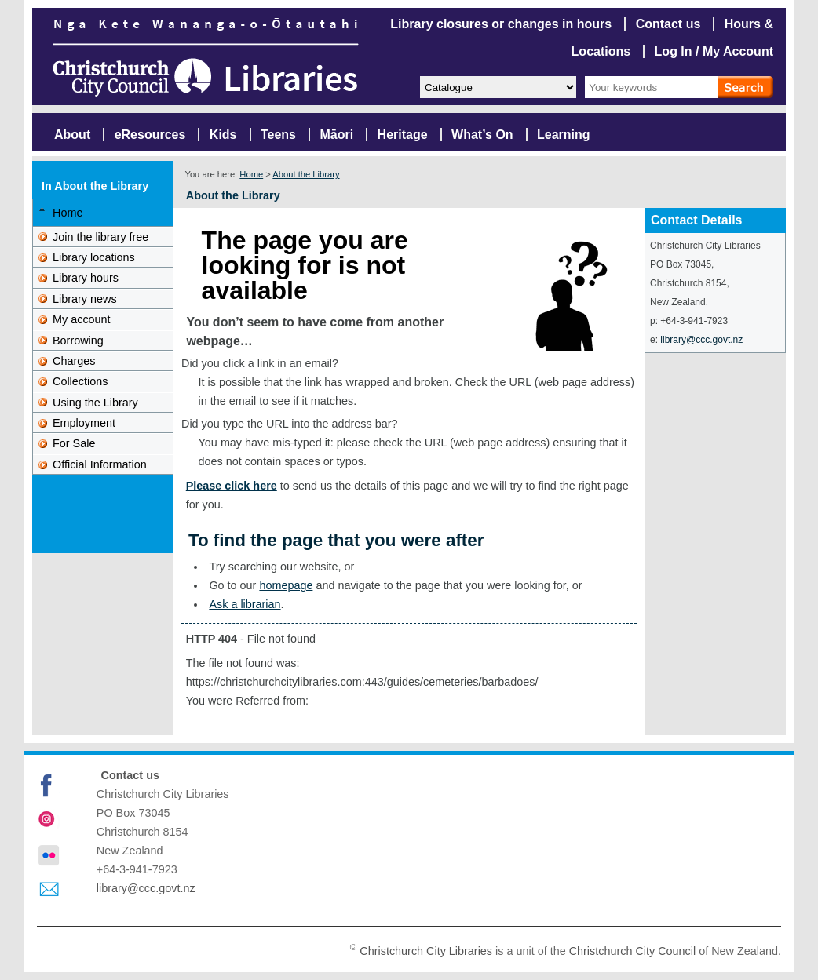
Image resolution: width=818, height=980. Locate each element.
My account (82, 319)
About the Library (305, 174)
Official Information (100, 464)
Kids (223, 134)
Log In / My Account (714, 51)
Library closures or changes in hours (501, 24)
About (72, 134)
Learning (563, 134)
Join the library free (100, 237)
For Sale (74, 443)
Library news (85, 299)
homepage (285, 585)
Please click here (231, 485)
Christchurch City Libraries (426, 951)
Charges (74, 361)
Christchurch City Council (632, 951)
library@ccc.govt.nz (701, 339)
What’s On (482, 134)
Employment (84, 423)
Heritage (403, 134)
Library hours (86, 277)
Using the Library (95, 402)
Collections (80, 381)
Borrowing (78, 340)
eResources (150, 134)
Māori (336, 134)
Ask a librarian (244, 604)
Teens (278, 134)
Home (251, 174)
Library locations (94, 257)
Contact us (668, 24)
